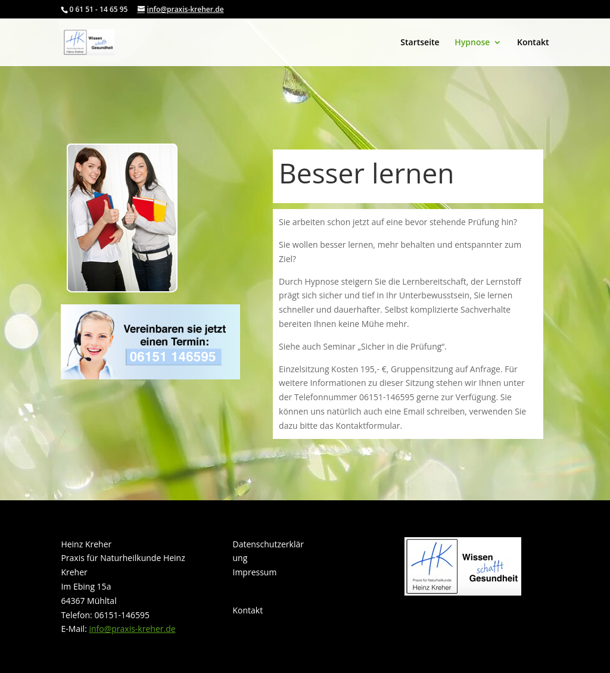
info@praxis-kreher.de (132, 628)
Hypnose (472, 43)
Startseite (419, 43)
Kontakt (533, 43)
